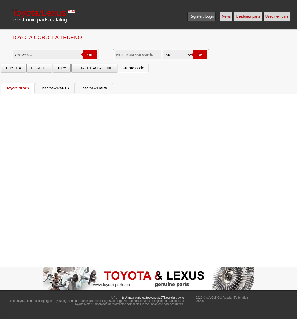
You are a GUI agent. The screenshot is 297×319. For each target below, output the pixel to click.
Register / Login (201, 16)
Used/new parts (248, 16)
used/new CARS (94, 88)
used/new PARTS (55, 88)
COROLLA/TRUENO (94, 68)
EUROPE (39, 68)
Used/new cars (276, 16)
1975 (61, 68)
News (226, 16)
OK (90, 55)
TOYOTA (13, 68)
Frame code (133, 68)
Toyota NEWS (17, 88)
